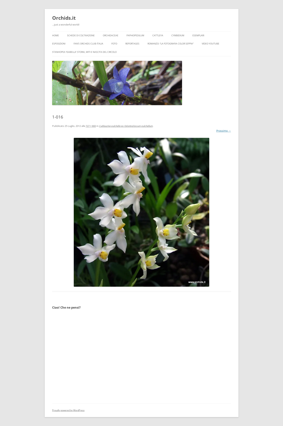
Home (55, 35)
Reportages (132, 43)
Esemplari (198, 35)
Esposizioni (58, 43)
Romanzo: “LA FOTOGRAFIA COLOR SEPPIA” (171, 43)
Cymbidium (177, 35)
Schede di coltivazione (81, 35)
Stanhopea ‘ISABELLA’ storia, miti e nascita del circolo (84, 52)
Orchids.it (64, 18)
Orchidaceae (110, 35)
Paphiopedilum (135, 35)
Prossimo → (223, 130)
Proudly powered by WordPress (68, 410)
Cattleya (157, 35)
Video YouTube (210, 43)
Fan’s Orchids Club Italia (88, 43)
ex (126, 126)
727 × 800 (91, 126)
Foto (114, 43)
